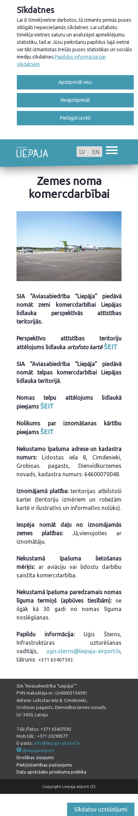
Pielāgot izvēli (75, 118)
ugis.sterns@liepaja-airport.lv (83, 651)
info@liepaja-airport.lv (57, 743)
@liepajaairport (38, 750)
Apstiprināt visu (75, 82)
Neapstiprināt (75, 100)
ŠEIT (110, 346)
